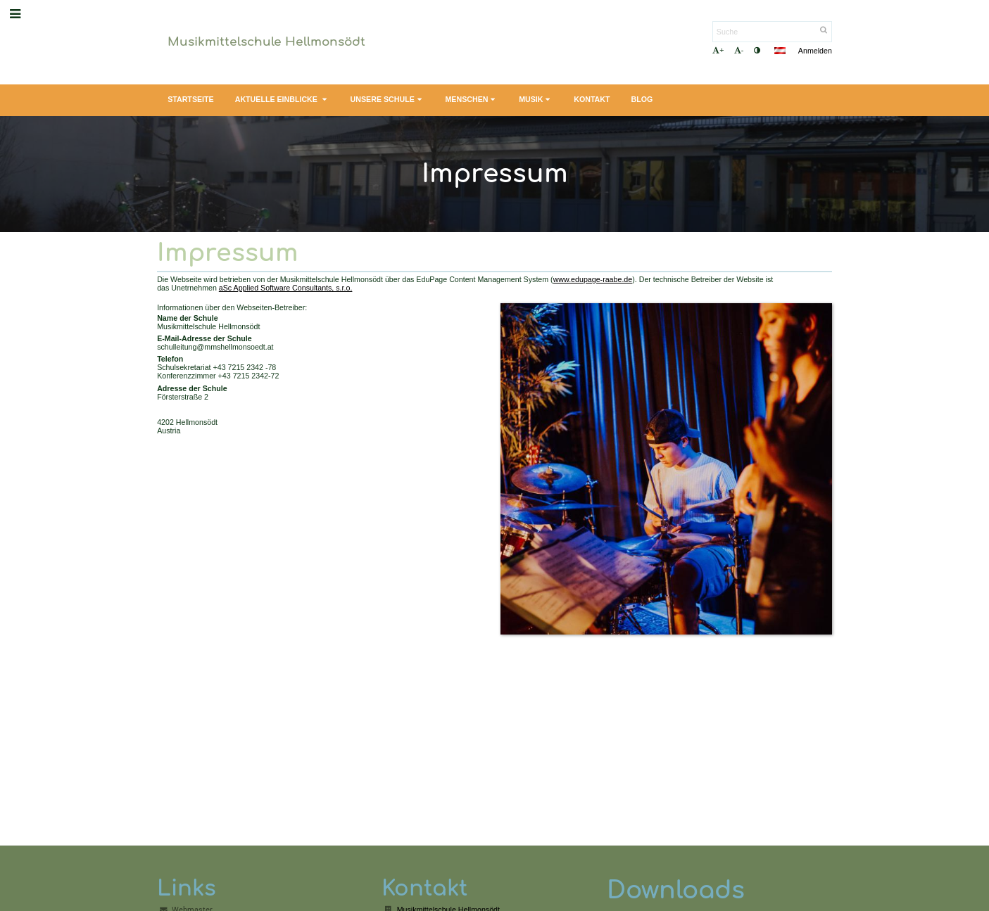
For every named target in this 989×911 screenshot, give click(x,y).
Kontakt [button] (592, 99)
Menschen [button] (471, 99)
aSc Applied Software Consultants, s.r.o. (286, 288)
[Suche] (772, 31)
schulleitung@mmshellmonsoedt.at (215, 347)
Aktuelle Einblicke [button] (282, 99)
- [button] (739, 50)
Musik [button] (536, 99)
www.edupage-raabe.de (593, 279)
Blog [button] (642, 99)
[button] (779, 50)
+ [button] (718, 50)
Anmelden (815, 50)
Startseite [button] (191, 99)
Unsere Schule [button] (387, 99)
